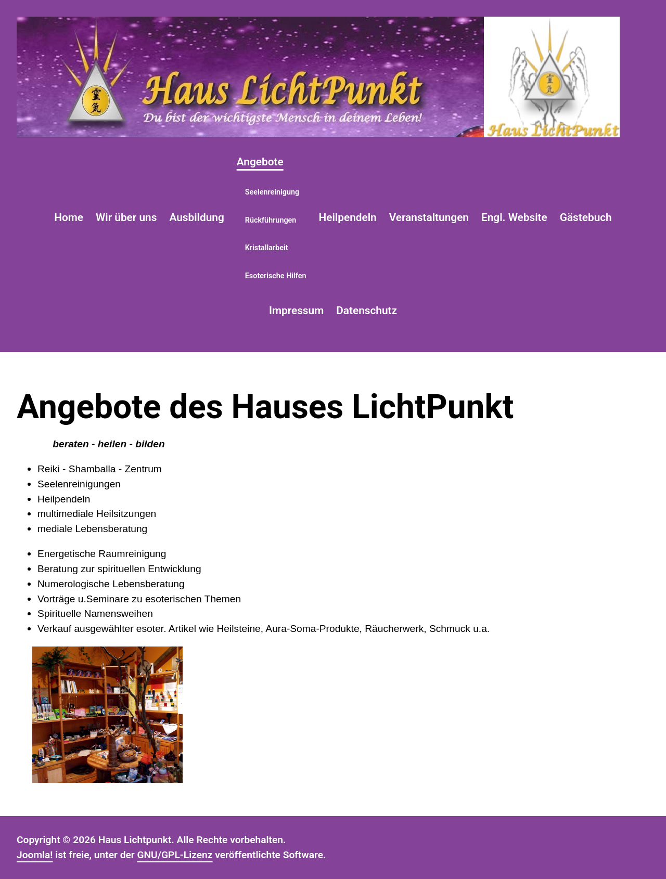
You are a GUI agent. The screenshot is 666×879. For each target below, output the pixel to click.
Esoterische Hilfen (275, 276)
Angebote (260, 162)
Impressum (296, 310)
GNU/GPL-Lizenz (174, 855)
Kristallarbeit (266, 247)
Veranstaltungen (429, 217)
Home (68, 217)
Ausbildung (196, 217)
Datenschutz (366, 310)
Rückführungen (271, 220)
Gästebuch (586, 217)
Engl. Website (514, 217)
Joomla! (35, 855)
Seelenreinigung (272, 192)
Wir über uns (126, 217)
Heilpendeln (348, 217)
